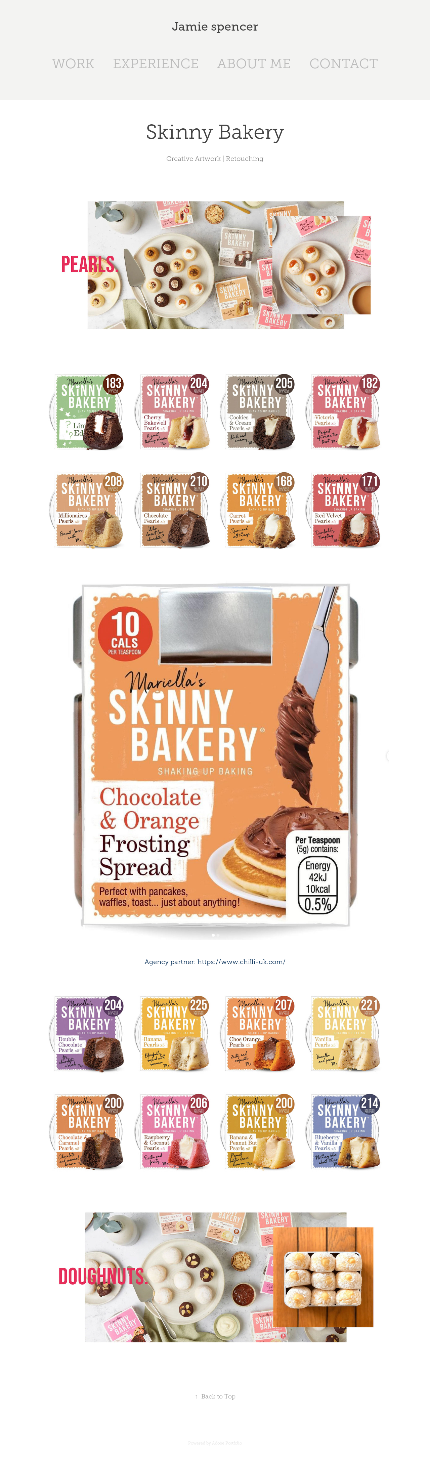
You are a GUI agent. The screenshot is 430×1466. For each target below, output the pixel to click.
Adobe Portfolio (227, 1443)
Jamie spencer (215, 26)
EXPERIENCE (156, 63)
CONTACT (343, 63)
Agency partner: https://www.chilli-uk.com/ (215, 961)
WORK (73, 63)
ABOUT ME (254, 63)
